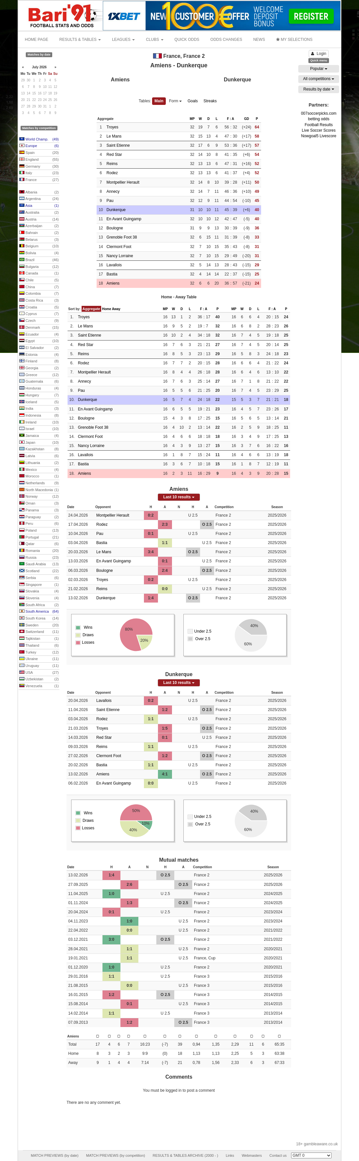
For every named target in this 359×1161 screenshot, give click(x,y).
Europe (39, 146)
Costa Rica (39, 300)
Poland (39, 530)
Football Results (318, 125)
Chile (39, 280)
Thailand (39, 645)
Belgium (39, 246)
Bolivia (39, 253)
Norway (39, 496)
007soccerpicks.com (318, 113)
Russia (39, 557)
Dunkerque (116, 209)
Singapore (39, 585)
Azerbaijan (39, 226)
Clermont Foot (118, 246)
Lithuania (39, 463)
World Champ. (39, 139)
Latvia (39, 456)
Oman (39, 503)
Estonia (39, 354)
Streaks (210, 101)
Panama (39, 510)
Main (158, 101)
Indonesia (39, 415)
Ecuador (39, 334)
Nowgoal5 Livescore (318, 136)
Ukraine (39, 659)
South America (39, 611)
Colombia (39, 293)
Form (175, 101)
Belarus (39, 239)
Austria (39, 219)
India (39, 408)
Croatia (39, 307)
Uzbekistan (39, 679)
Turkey (39, 652)
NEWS (259, 39)
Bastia (111, 274)
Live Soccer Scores (319, 130)
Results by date (318, 89)
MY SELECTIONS (294, 39)
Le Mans (113, 136)
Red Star (114, 154)
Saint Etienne (118, 145)
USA (39, 672)
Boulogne (114, 228)
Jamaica (39, 436)
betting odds (318, 119)
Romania (39, 551)
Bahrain (39, 233)
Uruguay (39, 666)
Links (230, 1155)
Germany (39, 166)
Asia (39, 205)
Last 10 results (178, 497)
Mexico (39, 470)
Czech (39, 320)
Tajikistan (39, 638)
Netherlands (39, 483)
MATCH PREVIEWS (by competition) (115, 1155)
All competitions (318, 78)
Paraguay (39, 517)
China (39, 287)
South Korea (39, 618)
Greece (39, 375)
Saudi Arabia (39, 564)
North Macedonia (39, 490)
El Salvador (39, 348)
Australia (39, 212)
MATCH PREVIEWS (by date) (54, 1155)
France (39, 180)
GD (246, 119)
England (39, 159)
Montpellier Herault (122, 182)
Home (106, 309)
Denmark (39, 327)
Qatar (39, 544)
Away (116, 309)
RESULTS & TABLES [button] (80, 39)
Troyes (112, 127)
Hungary (39, 395)
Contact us (278, 1155)
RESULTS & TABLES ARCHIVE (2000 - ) (185, 1155)
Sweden (39, 625)
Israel (39, 429)
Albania (39, 192)
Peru (39, 523)
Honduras (39, 388)
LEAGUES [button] (123, 39)
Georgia (39, 368)
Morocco (39, 476)
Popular (318, 68)
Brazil (39, 260)
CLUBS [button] (154, 39)
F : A (230, 119)
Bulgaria (39, 267)
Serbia (39, 578)
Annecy (112, 191)
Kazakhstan (39, 449)
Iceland (39, 402)
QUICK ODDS (187, 39)
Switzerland (39, 632)
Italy (39, 173)
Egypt (39, 341)
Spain (39, 153)
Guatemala (39, 381)
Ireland (39, 422)
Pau (109, 200)
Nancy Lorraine (119, 256)
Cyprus (39, 314)
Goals (193, 101)
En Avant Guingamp (123, 219)
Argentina (39, 199)
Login (318, 53)
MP (192, 119)
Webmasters (252, 1155)
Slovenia (39, 598)
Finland (39, 361)
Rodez (112, 173)
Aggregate (91, 309)
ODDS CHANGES (226, 39)
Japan (39, 442)
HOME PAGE (36, 39)
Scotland (39, 571)
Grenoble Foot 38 (121, 237)
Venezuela (39, 686)
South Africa (39, 605)
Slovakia (39, 591)
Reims (111, 163)
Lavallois (114, 265)
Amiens (112, 283)
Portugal (39, 537)
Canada (39, 273)
